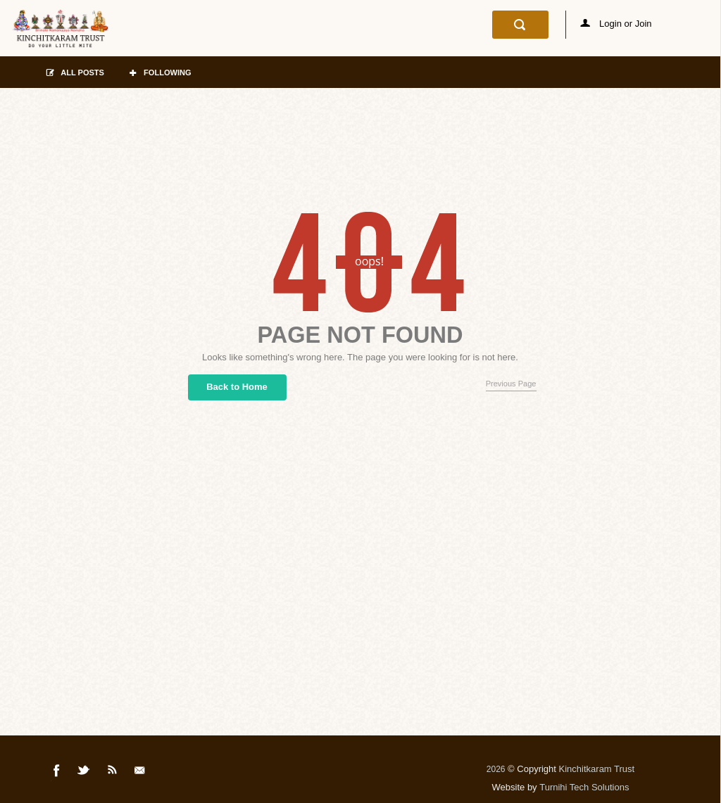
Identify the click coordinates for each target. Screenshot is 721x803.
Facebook (57, 772)
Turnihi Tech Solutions (584, 787)
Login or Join (616, 23)
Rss (113, 772)
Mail (141, 772)
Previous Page (511, 383)
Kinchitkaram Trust (597, 769)
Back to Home (237, 386)
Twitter (84, 772)
